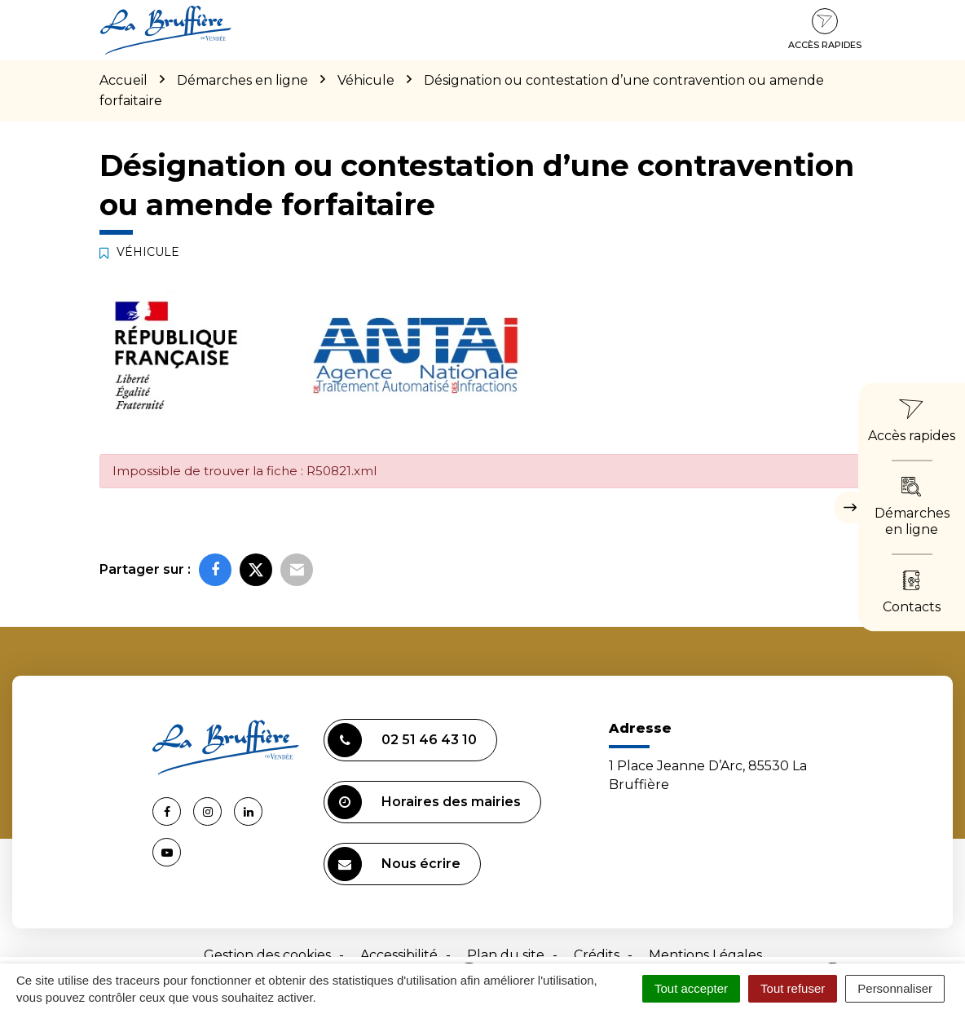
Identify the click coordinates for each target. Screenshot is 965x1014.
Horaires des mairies (424, 802)
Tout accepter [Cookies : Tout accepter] (691, 988)
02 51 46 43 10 (402, 740)
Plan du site (505, 955)
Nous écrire (394, 864)
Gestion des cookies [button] (267, 955)
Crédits (596, 955)
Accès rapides (824, 29)
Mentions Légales (705, 955)
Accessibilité (399, 955)
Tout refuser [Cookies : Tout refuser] (792, 988)
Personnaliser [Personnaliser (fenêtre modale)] (894, 988)
